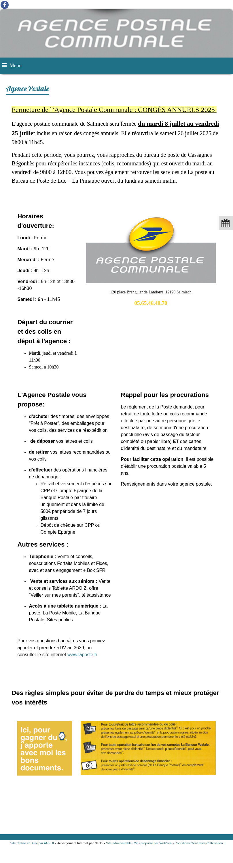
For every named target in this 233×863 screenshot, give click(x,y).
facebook (5, 5)
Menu (16, 65)
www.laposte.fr (82, 654)
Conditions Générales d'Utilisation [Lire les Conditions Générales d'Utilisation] (199, 843)
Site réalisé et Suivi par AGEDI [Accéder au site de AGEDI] (32, 843)
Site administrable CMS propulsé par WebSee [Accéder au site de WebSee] (139, 843)
